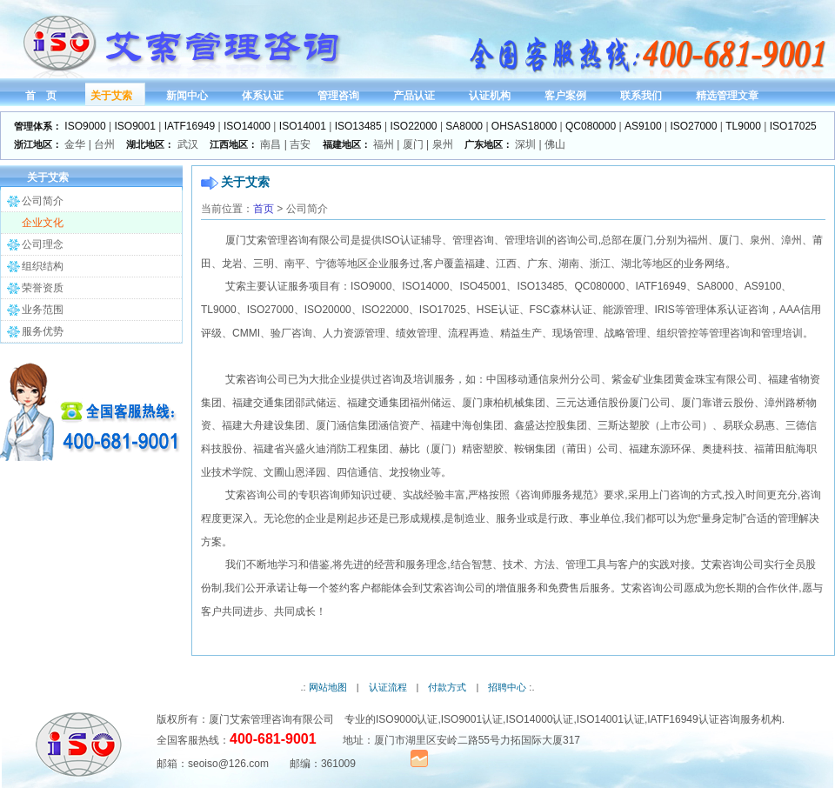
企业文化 (42, 223)
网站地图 (328, 687)
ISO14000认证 (539, 719)
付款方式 (447, 687)
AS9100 (643, 126)
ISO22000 (414, 126)
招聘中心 (507, 687)
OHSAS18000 (524, 126)
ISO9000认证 (407, 719)
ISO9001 (135, 126)
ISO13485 (358, 126)
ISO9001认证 (472, 719)
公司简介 (42, 201)
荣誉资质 (42, 288)
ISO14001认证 (611, 719)
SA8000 (464, 126)
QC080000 (590, 126)
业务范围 (42, 310)
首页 (263, 209)
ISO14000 (247, 126)
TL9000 (743, 126)
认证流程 (388, 687)
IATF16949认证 (682, 719)
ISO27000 (693, 126)
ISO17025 (793, 126)
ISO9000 (84, 126)
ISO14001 (302, 126)
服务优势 (42, 331)
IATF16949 (189, 126)
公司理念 (42, 244)
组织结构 (42, 266)
